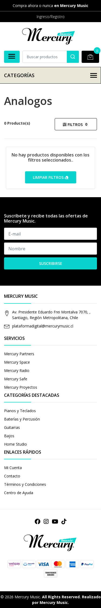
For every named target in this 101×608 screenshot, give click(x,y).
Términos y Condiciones (25, 484)
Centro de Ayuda (18, 492)
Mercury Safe (15, 378)
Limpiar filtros (50, 177)
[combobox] (51, 57)
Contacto (12, 476)
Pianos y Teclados (20, 410)
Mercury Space (17, 362)
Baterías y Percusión (22, 419)
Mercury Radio (16, 370)
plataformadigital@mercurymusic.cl (42, 326)
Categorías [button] (50, 75)
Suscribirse (50, 263)
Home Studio (15, 444)
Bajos (9, 435)
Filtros (76, 124)
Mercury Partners (19, 353)
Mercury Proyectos (20, 387)
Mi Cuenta (13, 467)
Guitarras (12, 427)
